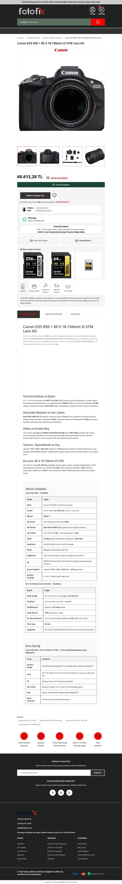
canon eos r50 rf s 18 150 (27, 720)
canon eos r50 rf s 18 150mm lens (50, 720)
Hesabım (20, 844)
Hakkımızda (82, 844)
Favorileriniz (22, 851)
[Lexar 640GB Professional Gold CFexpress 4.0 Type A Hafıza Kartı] (89, 265)
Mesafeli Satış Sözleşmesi (57, 844)
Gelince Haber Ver (35, 195)
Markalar (50, 859)
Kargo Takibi (22, 859)
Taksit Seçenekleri (53, 314)
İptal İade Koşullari (54, 851)
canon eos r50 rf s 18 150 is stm (76, 720)
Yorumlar (75, 314)
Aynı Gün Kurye (40, 240)
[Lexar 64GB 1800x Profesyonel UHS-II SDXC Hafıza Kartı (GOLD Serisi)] (61, 265)
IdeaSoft (48, 882)
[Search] (61, 22)
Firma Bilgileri (83, 859)
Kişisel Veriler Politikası (56, 855)
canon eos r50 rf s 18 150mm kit (29, 724)
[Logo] (31, 11)
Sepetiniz (20, 855)
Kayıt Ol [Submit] (97, 773)
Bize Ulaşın (82, 848)
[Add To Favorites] (54, 195)
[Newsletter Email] (61, 773)
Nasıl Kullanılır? (62, 202)
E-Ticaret (56, 882)
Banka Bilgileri (83, 851)
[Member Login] (92, 11)
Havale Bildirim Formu (86, 855)
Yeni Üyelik (21, 848)
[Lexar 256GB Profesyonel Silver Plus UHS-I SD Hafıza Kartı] (33, 265)
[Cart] (101, 11)
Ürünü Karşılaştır (61, 185)
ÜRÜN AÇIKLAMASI (28, 314)
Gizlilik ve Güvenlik (54, 848)
